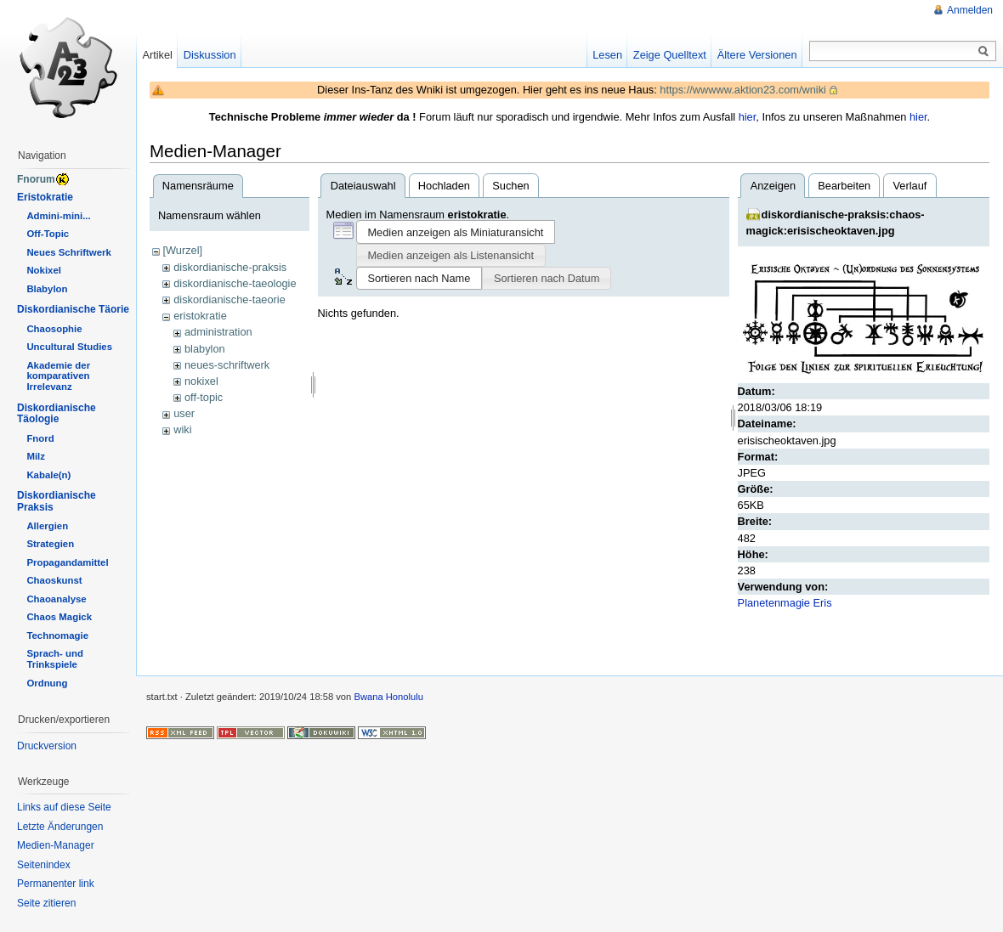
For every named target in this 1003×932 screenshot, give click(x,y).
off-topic (203, 397)
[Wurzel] (182, 250)
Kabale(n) (48, 475)
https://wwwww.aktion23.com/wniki (743, 89)
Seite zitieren (46, 903)
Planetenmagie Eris (785, 602)
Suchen (510, 185)
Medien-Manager (55, 845)
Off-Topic (47, 234)
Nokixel (43, 270)
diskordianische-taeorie (229, 299)
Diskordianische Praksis (56, 501)
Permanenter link (55, 884)
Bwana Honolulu (388, 697)
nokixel (201, 381)
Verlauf (910, 185)
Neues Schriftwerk (68, 252)
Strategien (50, 544)
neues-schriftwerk (226, 365)
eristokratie (200, 315)
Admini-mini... (58, 216)
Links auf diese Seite (64, 807)
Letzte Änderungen (60, 827)
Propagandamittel (67, 562)
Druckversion (46, 746)
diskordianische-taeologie (234, 283)
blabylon (204, 348)
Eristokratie (45, 197)
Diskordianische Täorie (73, 309)
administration (218, 331)
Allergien (47, 526)
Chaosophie (54, 329)
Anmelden (970, 10)
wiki (182, 429)
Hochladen (444, 185)
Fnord (40, 438)
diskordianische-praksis (229, 267)
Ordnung (46, 683)
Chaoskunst (54, 580)
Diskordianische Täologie (56, 414)
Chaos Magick (59, 617)
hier (747, 116)
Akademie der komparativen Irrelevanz (58, 376)
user (184, 413)
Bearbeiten (844, 185)
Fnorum (36, 179)
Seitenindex (44, 865)
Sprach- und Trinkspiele (54, 658)
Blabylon (46, 289)
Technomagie (57, 635)
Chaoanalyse (56, 599)
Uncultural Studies (69, 347)
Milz (35, 456)
